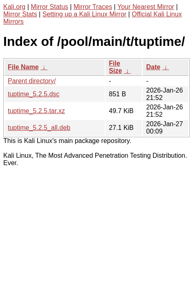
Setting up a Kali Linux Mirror (84, 14)
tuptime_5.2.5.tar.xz (36, 110)
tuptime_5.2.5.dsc (33, 94)
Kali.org (14, 6)
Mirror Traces (93, 6)
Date (153, 67)
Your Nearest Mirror (145, 6)
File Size (115, 67)
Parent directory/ (32, 80)
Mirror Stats (20, 14)
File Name (23, 67)
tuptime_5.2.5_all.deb (39, 127)
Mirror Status (49, 6)
